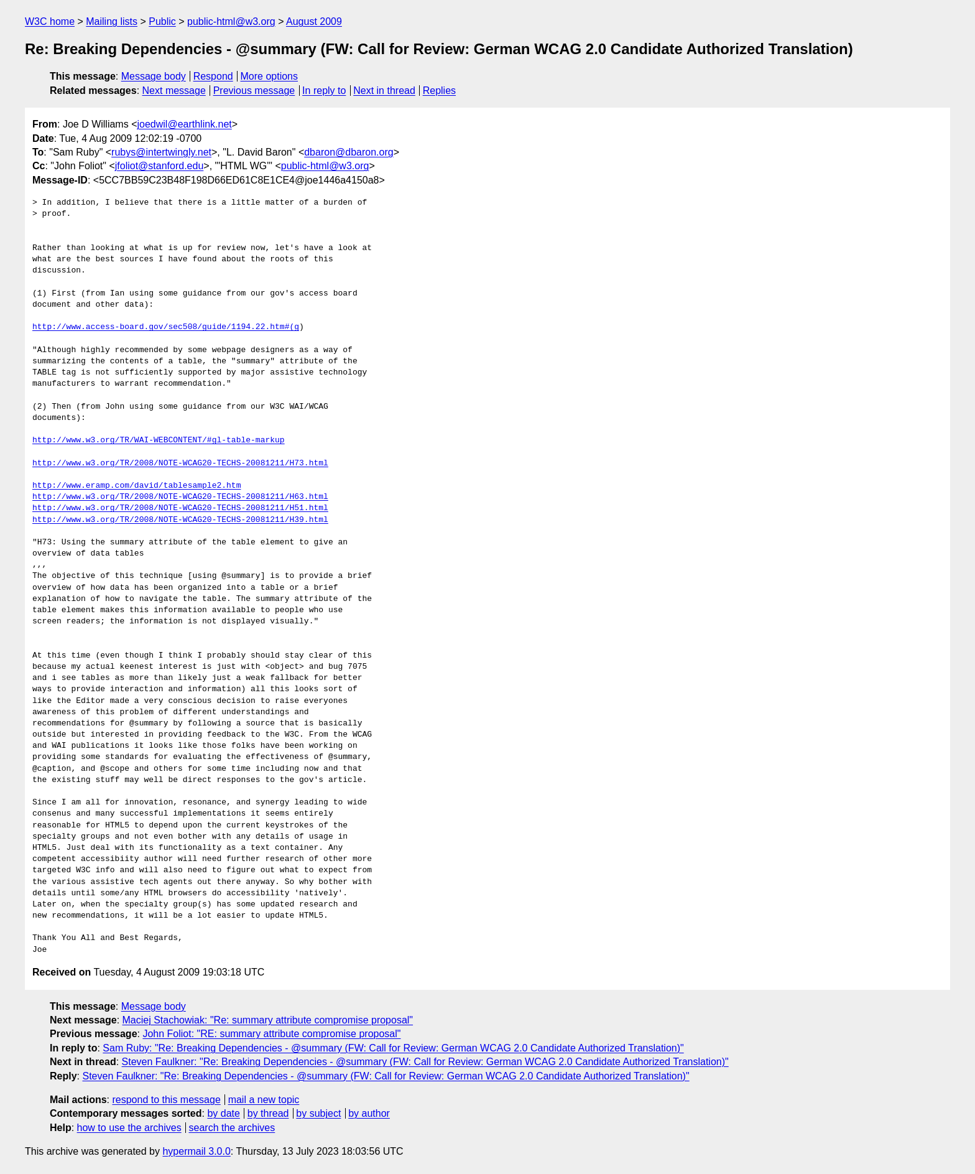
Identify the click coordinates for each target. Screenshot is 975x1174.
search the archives (232, 1127)
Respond (213, 76)
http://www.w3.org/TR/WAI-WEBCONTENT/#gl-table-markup (158, 440)
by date (223, 1113)
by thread (268, 1113)
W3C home (50, 21)
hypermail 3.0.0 (196, 1151)
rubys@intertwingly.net (161, 152)
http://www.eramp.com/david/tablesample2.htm (136, 485)
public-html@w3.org (231, 21)
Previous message (254, 90)
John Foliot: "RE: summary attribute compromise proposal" (271, 1033)
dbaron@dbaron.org (348, 152)
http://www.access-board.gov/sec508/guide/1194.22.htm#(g (165, 327)
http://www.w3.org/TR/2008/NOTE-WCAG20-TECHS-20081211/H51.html (180, 508)
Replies (439, 90)
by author (369, 1113)
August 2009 (314, 21)
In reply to (324, 90)
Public (162, 21)
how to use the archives (129, 1127)
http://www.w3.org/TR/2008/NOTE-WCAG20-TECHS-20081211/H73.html (180, 463)
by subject (318, 1113)
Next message (174, 90)
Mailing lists (111, 21)
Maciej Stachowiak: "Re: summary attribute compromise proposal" (268, 1020)
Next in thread (384, 90)
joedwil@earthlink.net (184, 124)
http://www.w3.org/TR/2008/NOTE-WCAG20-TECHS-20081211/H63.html (180, 497)
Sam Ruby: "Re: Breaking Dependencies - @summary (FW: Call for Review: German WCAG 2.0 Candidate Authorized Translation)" (393, 1048)
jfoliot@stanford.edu (159, 166)
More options (269, 76)
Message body (153, 76)
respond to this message (166, 1099)
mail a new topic (264, 1099)
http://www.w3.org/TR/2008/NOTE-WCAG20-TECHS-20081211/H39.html (180, 520)
